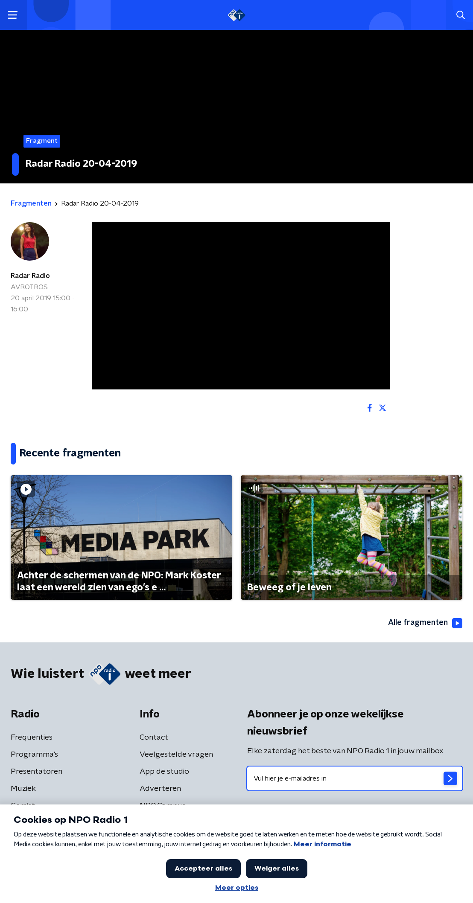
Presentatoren (36, 771)
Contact (154, 737)
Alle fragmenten (425, 623)
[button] (12, 15)
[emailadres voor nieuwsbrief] (354, 778)
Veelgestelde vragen (176, 754)
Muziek (23, 789)
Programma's (34, 754)
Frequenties (32, 737)
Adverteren (160, 789)
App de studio (164, 771)
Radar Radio (30, 276)
